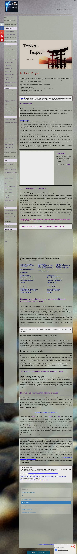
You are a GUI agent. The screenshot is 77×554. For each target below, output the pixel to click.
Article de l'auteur (8, 229)
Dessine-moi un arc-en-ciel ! (11, 82)
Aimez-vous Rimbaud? (9, 231)
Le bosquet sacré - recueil (10, 119)
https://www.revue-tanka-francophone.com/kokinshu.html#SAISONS (43, 473)
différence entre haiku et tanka (29, 512)
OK (56, 550)
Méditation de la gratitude (10, 108)
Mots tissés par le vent (9, 28)
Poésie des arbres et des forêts (11, 210)
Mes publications (8, 221)
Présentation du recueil (9, 31)
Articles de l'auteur (9, 238)
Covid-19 (7, 241)
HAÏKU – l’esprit (8, 189)
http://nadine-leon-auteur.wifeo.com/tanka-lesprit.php (46, 412)
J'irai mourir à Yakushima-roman (9, 21)
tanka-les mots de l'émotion (28, 492)
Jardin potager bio (8, 85)
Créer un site (42, 552)
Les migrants (7, 235)
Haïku (6, 160)
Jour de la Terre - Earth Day (10, 59)
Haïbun (6, 205)
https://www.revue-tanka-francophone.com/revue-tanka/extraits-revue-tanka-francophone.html (43, 476)
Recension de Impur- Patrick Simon (10, 153)
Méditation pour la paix (10, 111)
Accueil (6, 17)
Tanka (6, 116)
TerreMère (7, 44)
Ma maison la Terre (9, 52)
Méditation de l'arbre (9, 114)
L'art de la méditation (9, 90)
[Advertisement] (10, 273)
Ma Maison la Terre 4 (9, 56)
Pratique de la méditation (10, 94)
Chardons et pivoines (27, 509)
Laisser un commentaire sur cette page (46, 544)
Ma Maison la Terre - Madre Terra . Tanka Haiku (10, 25)
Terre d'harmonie (8, 68)
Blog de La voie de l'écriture (10, 41)
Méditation (7, 88)
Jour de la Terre (8, 71)
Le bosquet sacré (26, 506)
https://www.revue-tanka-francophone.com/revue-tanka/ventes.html (35, 479)
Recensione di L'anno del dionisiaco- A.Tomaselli (9, 157)
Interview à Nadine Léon (10, 34)
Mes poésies (7, 207)
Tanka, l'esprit (8, 132)
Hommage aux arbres (9, 74)
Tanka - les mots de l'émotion (11, 135)
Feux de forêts (8, 65)
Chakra (6, 97)
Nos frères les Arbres (9, 62)
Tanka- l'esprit (25, 502)
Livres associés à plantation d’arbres (10, 38)
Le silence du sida (8, 226)
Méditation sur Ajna (9, 104)
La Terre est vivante (9, 46)
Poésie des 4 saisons (9, 213)
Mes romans (7, 223)
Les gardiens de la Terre (10, 49)
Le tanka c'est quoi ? (9, 128)
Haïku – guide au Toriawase (10, 186)
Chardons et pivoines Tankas (11, 122)
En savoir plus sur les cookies (63, 550)
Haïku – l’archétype (9, 192)
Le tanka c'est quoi (26, 499)
